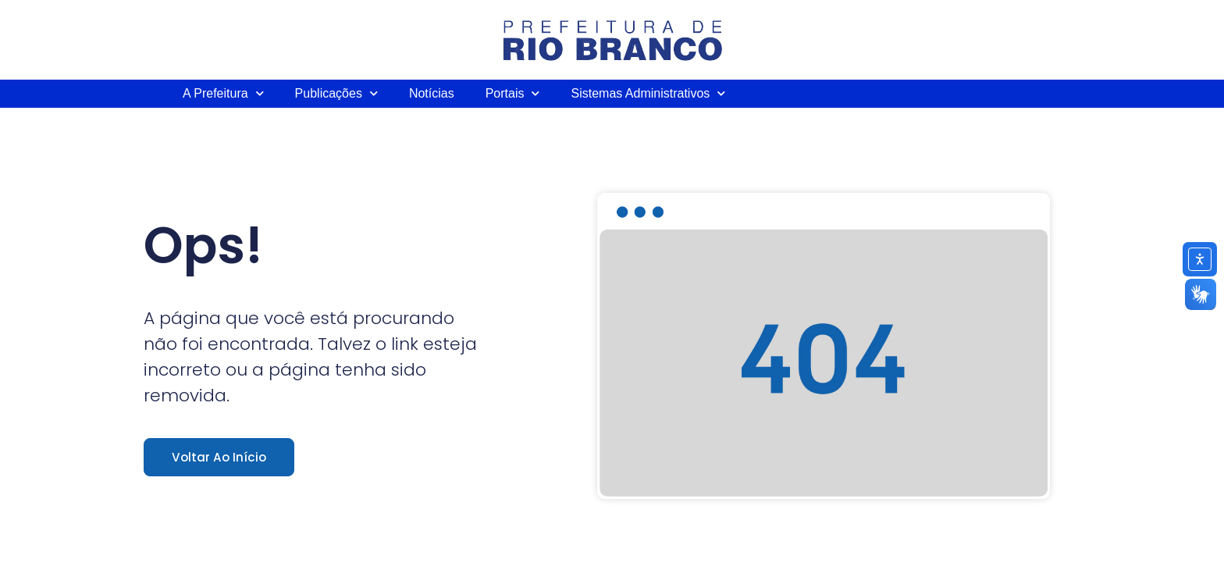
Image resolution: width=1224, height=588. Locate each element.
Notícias (431, 93)
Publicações (336, 93)
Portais (513, 93)
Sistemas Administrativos (648, 93)
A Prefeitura (223, 93)
